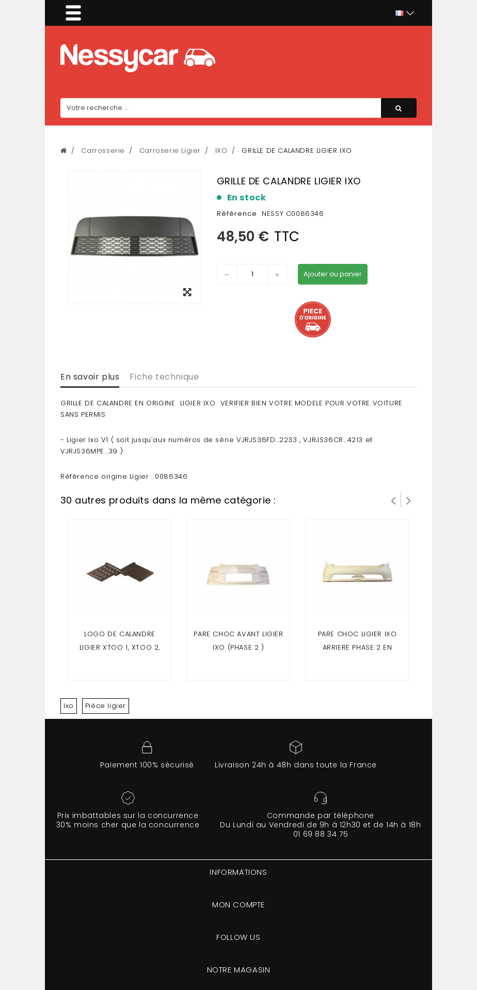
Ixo (68, 706)
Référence (237, 213)
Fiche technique (164, 377)
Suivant (409, 500)
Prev (393, 500)
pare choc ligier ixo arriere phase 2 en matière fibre (357, 647)
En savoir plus (89, 377)
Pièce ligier (105, 706)
